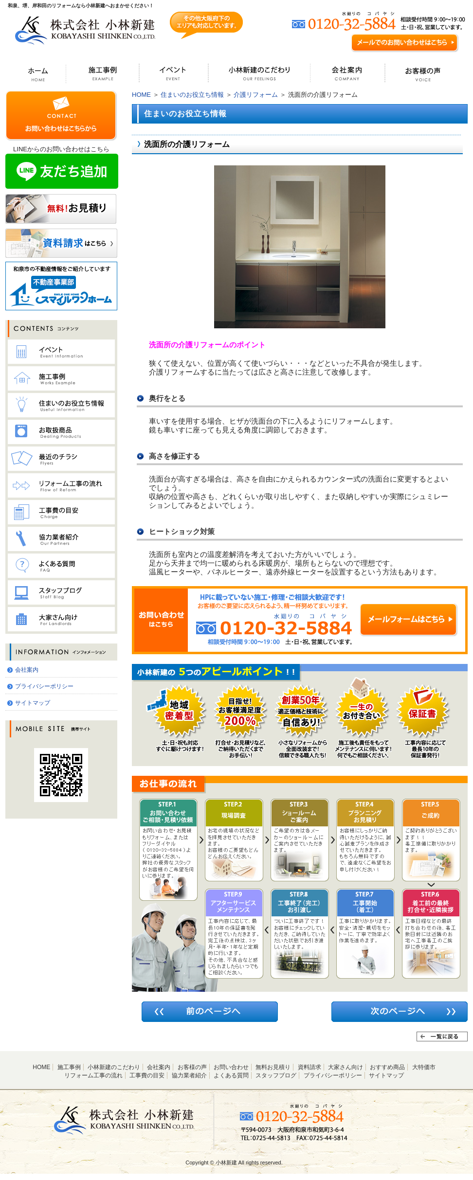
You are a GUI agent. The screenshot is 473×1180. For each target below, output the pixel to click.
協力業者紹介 (189, 1075)
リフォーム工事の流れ (93, 1075)
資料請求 (309, 1067)
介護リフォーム (256, 94)
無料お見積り (273, 1067)
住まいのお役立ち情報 (192, 94)
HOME (141, 94)
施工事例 (69, 1067)
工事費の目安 (146, 1075)
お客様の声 (192, 1067)
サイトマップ (32, 702)
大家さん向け (345, 1067)
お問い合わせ (231, 1067)
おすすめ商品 (387, 1067)
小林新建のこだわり (114, 1067)
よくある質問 (231, 1075)
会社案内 (26, 669)
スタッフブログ (275, 1075)
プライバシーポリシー (44, 686)
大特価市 (424, 1067)
